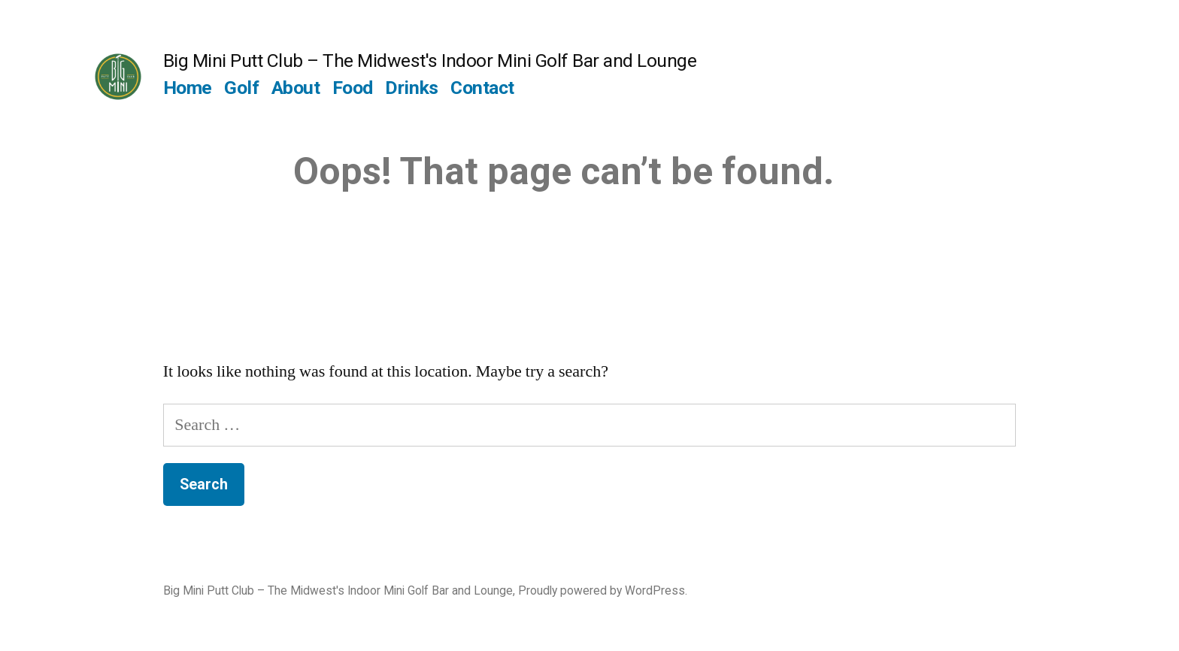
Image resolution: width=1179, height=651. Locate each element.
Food (352, 87)
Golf (241, 87)
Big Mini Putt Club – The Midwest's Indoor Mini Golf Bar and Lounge (429, 60)
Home (187, 87)
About (295, 87)
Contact (482, 87)
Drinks (411, 87)
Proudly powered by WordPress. (602, 590)
